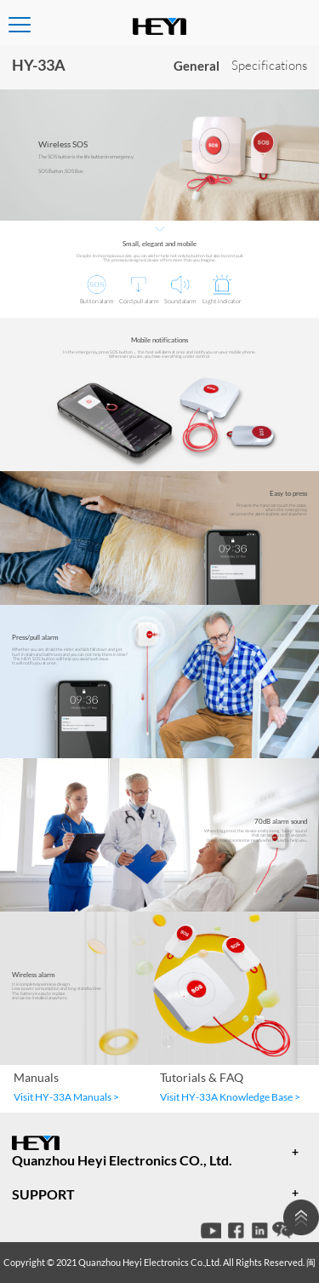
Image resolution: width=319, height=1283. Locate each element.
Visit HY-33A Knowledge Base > (230, 1096)
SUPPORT (43, 1194)
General (196, 65)
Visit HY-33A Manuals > (66, 1096)
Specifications (269, 65)
